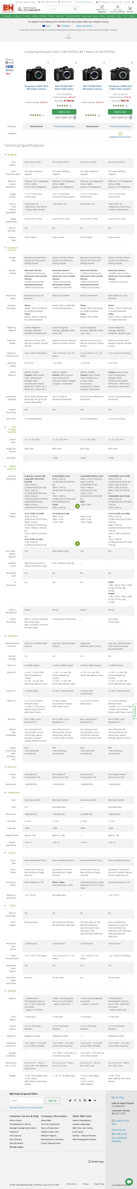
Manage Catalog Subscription (23, 1128)
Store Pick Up (118, 1129)
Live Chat (127, 2)
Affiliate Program (48, 1135)
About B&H (46, 1120)
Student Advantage (81, 1124)
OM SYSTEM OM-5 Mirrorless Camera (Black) (92, 89)
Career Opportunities (51, 1143)
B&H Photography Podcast (84, 1139)
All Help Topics (16, 1147)
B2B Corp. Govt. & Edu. (83, 1128)
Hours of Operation (50, 1128)
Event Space (78, 1131)
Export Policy (99, 1184)
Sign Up (52, 1100)
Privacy (85, 1184)
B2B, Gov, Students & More (26, 2)
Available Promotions (120, 136)
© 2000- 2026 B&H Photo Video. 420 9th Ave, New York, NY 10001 (34, 1185)
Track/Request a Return (20, 1124)
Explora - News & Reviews (84, 1135)
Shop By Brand (16, 1143)
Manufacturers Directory (52, 1139)
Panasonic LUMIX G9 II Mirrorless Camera (36, 87)
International (15, 1135)
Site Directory (16, 1139)
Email (14, 1101)
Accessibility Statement (120, 1185)
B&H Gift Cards (119, 1133)
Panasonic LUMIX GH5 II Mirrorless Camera (120, 87)
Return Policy (16, 1120)
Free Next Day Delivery (64, 126)
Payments (14, 1131)
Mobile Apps (96, 1161)
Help (120, 2)
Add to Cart (64, 111)
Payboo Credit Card (50, 1131)
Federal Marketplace (82, 1120)
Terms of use (71, 1184)
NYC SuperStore (103, 2)
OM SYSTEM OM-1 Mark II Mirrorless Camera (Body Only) (64, 89)
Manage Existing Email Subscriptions (26, 1107)
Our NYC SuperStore (50, 1124)
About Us (114, 2)
